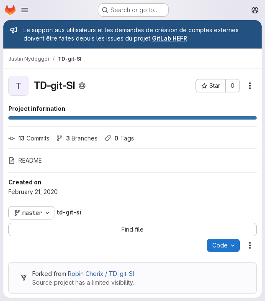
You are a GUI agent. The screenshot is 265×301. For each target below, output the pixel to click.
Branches (77, 138)
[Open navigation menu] (24, 10)
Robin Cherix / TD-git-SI (101, 273)
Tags (119, 138)
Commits (28, 138)
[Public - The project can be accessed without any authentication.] (82, 85)
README (25, 160)
